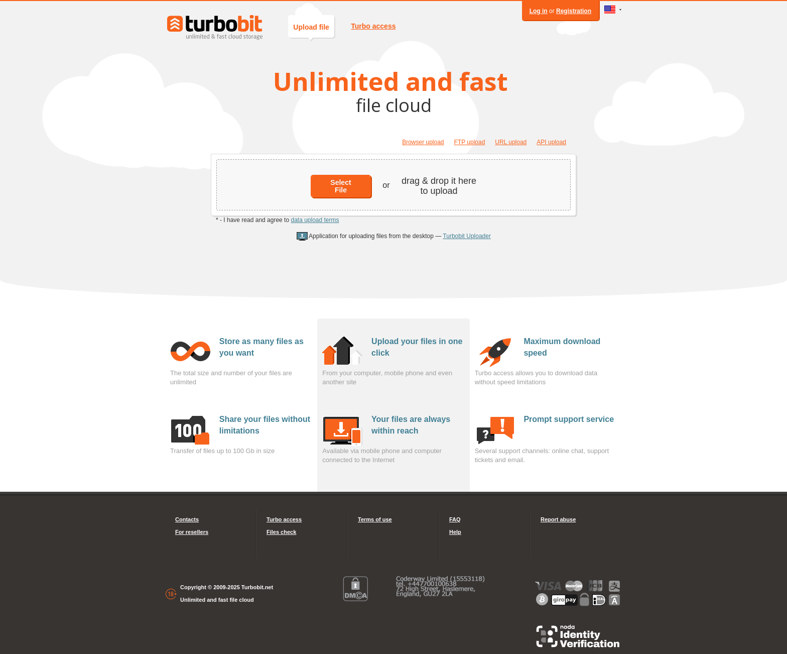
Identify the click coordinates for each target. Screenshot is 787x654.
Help (455, 532)
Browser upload (423, 142)
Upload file (311, 30)
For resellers (191, 532)
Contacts (187, 519)
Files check (281, 532)
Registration (573, 11)
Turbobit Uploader (467, 236)
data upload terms (315, 220)
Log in (539, 11)
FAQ (455, 519)
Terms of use (375, 519)
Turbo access (373, 26)
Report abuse (558, 519)
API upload (551, 142)
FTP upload (469, 142)
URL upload (511, 142)
